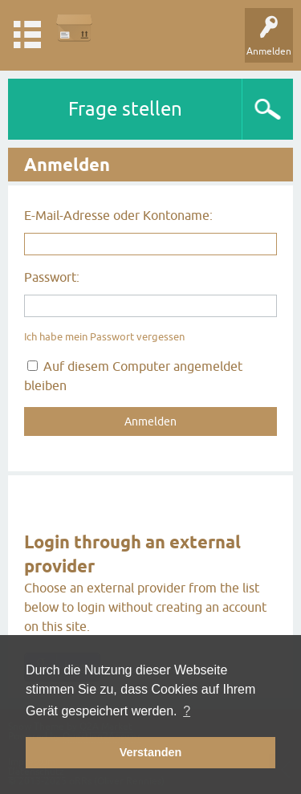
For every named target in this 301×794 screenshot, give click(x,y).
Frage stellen (125, 109)
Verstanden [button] (151, 752)
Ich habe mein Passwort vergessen (104, 337)
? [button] (186, 711)
